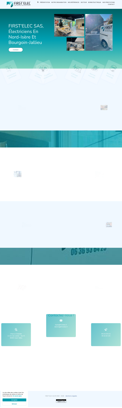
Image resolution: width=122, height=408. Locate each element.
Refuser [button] (14, 404)
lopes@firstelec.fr (61, 316)
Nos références (73, 2)
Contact (111, 4)
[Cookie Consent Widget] (14, 398)
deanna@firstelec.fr (61, 318)
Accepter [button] (14, 400)
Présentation (45, 2)
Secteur (84, 2)
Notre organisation (58, 2)
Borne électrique (94, 2)
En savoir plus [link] (17, 396)
